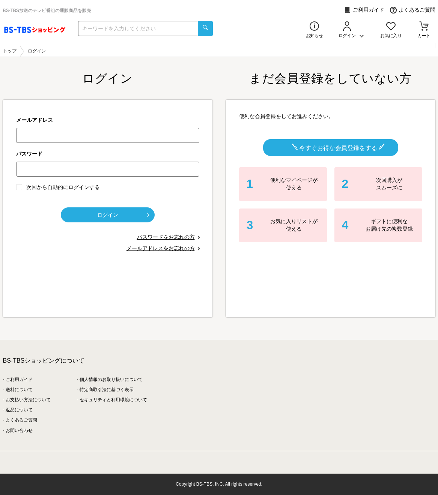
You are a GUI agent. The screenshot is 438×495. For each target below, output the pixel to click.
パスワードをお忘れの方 (166, 237)
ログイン (123, 215)
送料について (19, 389)
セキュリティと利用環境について (113, 399)
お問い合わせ (19, 430)
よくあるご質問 (412, 10)
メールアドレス (34, 120)
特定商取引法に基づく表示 (107, 389)
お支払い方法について (28, 399)
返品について (19, 409)
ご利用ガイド (364, 10)
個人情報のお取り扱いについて (111, 379)
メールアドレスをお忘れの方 (160, 248)
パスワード (29, 154)
